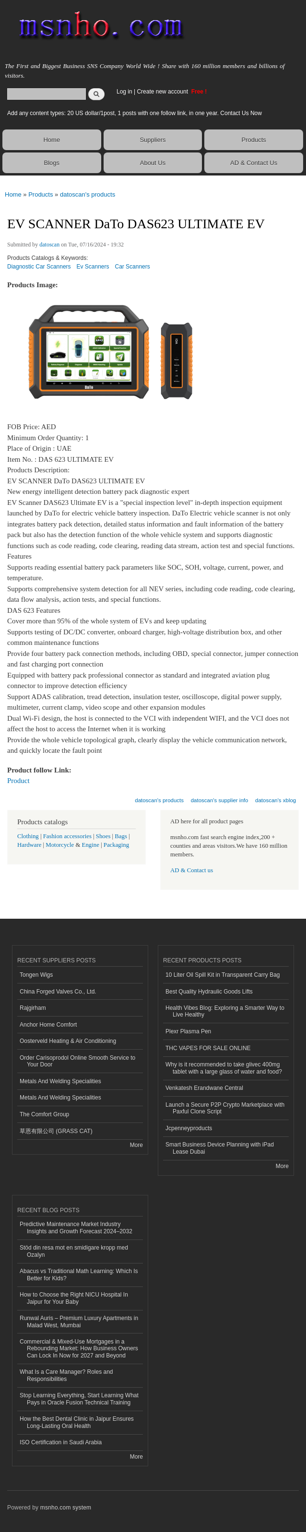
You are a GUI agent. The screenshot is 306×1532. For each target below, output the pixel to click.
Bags (121, 836)
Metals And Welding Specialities (60, 1081)
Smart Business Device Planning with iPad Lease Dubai (219, 1148)
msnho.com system (65, 1507)
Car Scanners (132, 266)
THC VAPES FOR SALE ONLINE (208, 1048)
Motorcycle (60, 845)
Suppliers (152, 139)
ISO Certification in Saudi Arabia (61, 1442)
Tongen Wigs (36, 974)
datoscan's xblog (275, 800)
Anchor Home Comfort (48, 1024)
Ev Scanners (93, 266)
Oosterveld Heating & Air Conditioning (68, 1041)
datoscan (49, 244)
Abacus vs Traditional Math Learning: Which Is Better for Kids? (79, 1274)
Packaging (116, 845)
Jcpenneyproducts (188, 1128)
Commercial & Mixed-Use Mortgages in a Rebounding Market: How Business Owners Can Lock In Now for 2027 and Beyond (79, 1348)
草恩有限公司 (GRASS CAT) (56, 1131)
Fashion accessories (67, 836)
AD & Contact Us (253, 162)
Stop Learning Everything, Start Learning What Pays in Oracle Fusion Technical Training (79, 1398)
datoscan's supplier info (219, 800)
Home (51, 139)
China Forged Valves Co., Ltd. (58, 991)
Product (18, 780)
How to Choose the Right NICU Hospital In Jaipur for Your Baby (74, 1298)
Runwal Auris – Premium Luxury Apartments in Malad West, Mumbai (79, 1321)
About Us (152, 162)
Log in (124, 91)
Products (253, 139)
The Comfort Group (44, 1114)
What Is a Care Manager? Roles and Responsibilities (66, 1375)
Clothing (28, 836)
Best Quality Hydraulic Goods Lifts (209, 991)
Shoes (103, 836)
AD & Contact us (191, 870)
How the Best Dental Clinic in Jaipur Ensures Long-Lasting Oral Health (77, 1422)
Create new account (163, 91)
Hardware (29, 845)
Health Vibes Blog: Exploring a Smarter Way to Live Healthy (224, 1011)
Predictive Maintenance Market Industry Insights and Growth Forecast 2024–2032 (76, 1227)
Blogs (52, 162)
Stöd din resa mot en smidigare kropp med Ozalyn (74, 1251)
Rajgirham (33, 1008)
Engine (90, 845)
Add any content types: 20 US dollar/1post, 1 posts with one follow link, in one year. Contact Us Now (134, 113)
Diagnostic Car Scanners (39, 266)
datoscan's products (87, 194)
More (136, 1145)
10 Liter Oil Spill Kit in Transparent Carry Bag (222, 974)
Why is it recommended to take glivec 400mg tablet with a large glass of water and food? (223, 1068)
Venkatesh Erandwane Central (204, 1088)
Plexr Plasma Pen (188, 1031)
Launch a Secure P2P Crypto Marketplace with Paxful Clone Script (224, 1108)
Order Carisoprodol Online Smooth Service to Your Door (77, 1061)
